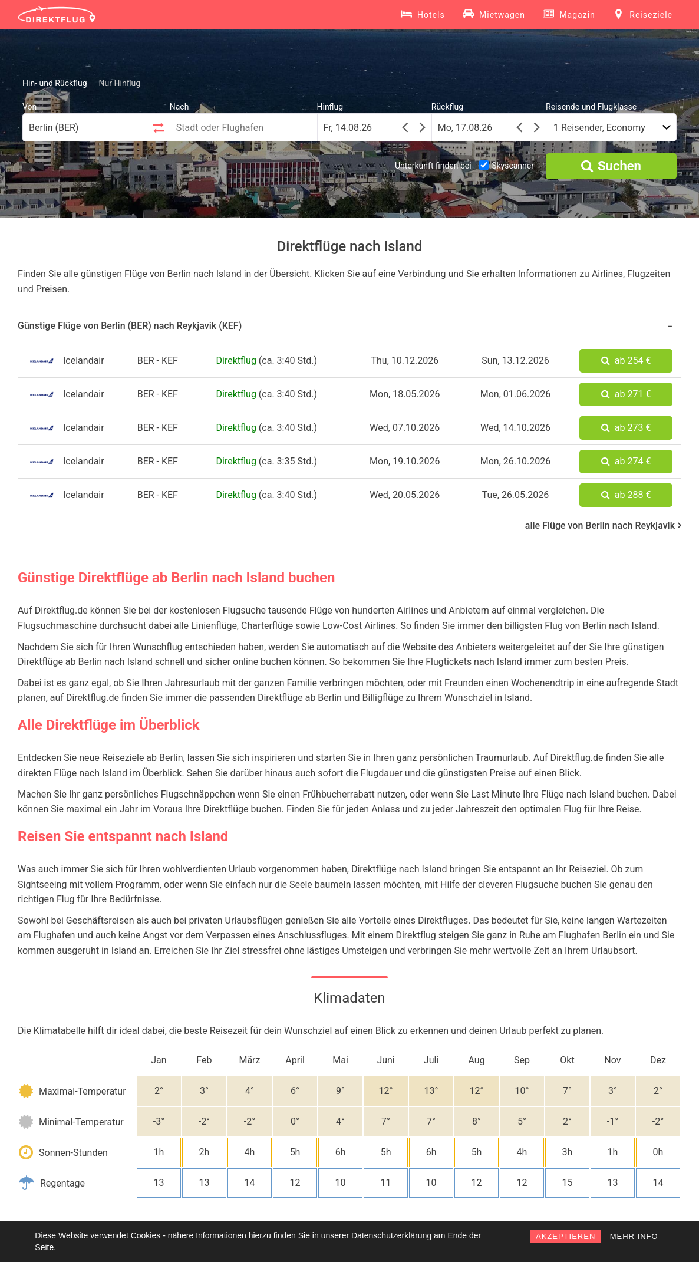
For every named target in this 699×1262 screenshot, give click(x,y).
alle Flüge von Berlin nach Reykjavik (603, 525)
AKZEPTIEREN (565, 1236)
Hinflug (330, 106)
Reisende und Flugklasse (591, 106)
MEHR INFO (634, 1236)
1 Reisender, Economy (599, 127)
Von (29, 106)
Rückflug (447, 106)
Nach (179, 106)
